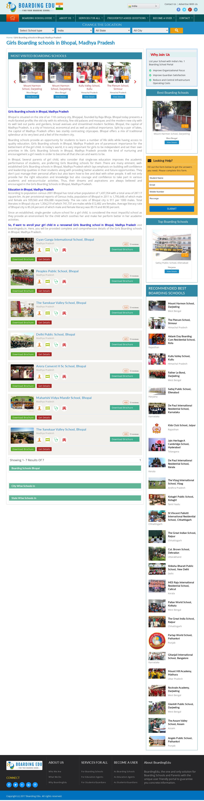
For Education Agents (92, 777)
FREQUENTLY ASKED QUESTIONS (126, 18)
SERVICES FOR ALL (89, 18)
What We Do (55, 777)
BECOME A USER (162, 18)
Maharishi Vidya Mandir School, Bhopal (64, 398)
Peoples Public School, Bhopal (57, 271)
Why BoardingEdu (58, 783)
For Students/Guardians (93, 783)
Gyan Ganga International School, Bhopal (65, 239)
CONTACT (184, 18)
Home (9, 37)
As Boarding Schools (124, 772)
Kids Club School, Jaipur (182, 426)
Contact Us (170, 4)
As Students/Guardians (126, 783)
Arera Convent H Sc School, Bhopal (61, 366)
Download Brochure (23, 259)
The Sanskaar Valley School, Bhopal (61, 303)
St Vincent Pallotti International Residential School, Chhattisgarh (181, 517)
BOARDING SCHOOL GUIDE (37, 18)
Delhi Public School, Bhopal (55, 334)
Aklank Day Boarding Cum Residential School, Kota (181, 340)
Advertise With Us (188, 4)
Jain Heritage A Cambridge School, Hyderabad (178, 445)
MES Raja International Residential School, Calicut (181, 586)
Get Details (44, 259)
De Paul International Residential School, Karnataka (180, 410)
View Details (32, 96)
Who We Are (55, 772)
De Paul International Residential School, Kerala (180, 464)
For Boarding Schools (92, 772)
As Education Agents (124, 777)
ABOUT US (65, 18)
